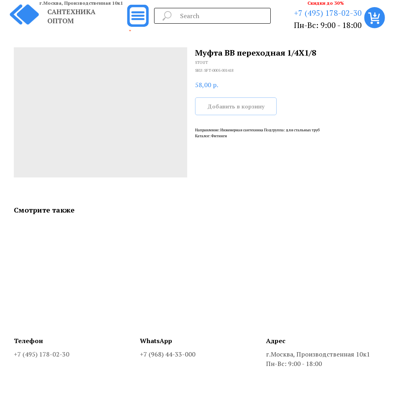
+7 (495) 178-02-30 (328, 12)
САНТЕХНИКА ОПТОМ (71, 16)
